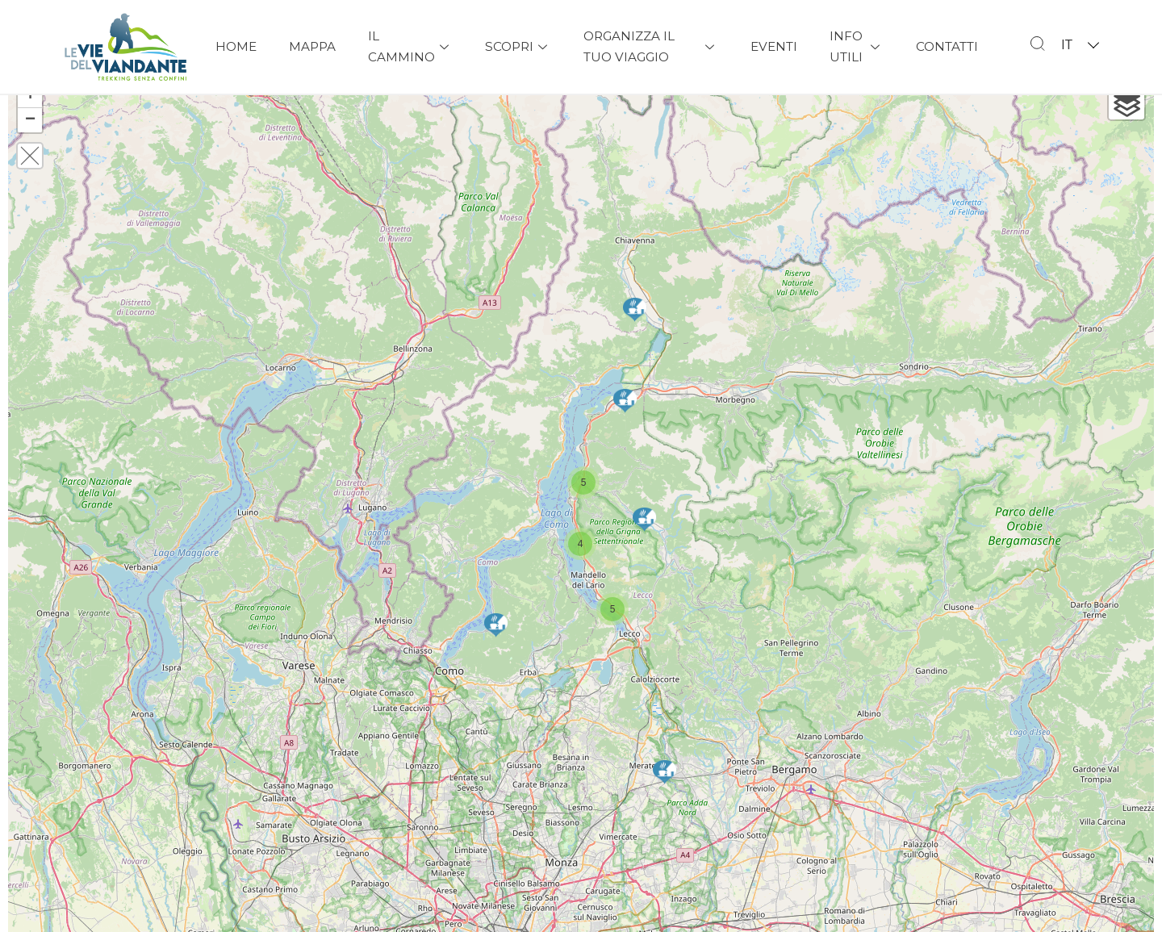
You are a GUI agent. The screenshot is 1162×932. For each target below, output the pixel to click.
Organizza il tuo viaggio (650, 46)
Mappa (312, 46)
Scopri (518, 46)
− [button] (30, 149)
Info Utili (857, 46)
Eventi (773, 46)
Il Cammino (410, 46)
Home (236, 46)
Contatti (947, 46)
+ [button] (30, 125)
